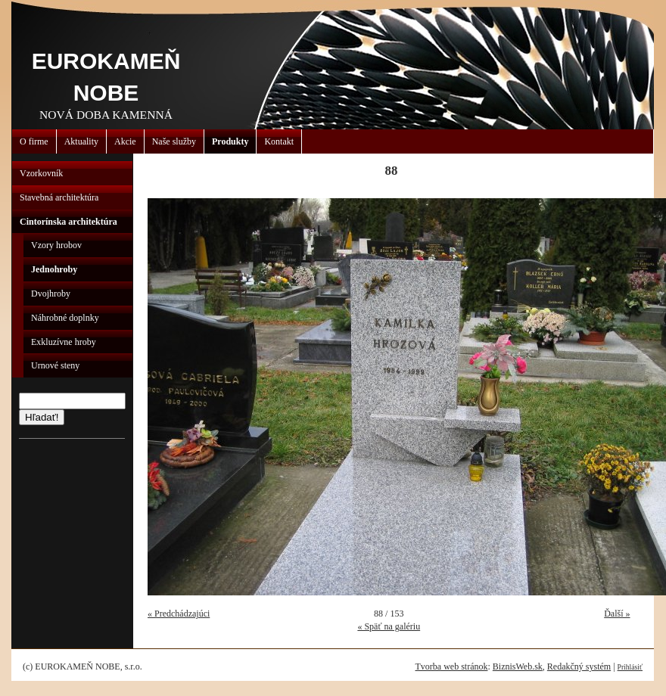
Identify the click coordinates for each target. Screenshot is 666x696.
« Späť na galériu (388, 626)
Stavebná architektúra (59, 197)
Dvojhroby (50, 293)
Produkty (230, 141)
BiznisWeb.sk (518, 666)
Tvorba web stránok (451, 666)
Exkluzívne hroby (63, 342)
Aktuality (81, 141)
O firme (34, 141)
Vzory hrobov (56, 245)
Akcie (125, 141)
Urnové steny (55, 365)
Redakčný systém (579, 666)
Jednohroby (54, 269)
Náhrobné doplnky (65, 317)
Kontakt (279, 141)
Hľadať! (41, 417)
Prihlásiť (630, 667)
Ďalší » (617, 613)
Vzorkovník (41, 173)
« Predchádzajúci (179, 613)
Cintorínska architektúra (68, 221)
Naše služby (174, 141)
